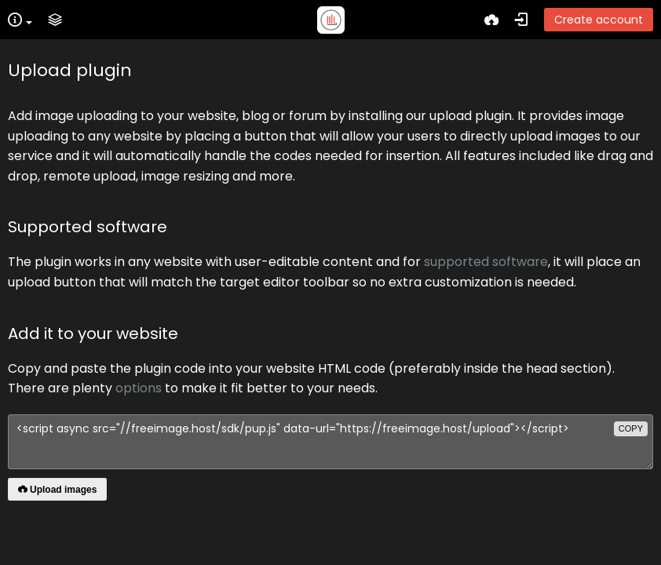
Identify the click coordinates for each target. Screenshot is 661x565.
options (138, 388)
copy (631, 428)
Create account (598, 19)
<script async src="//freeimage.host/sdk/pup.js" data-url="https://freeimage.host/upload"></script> (330, 441)
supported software (486, 262)
